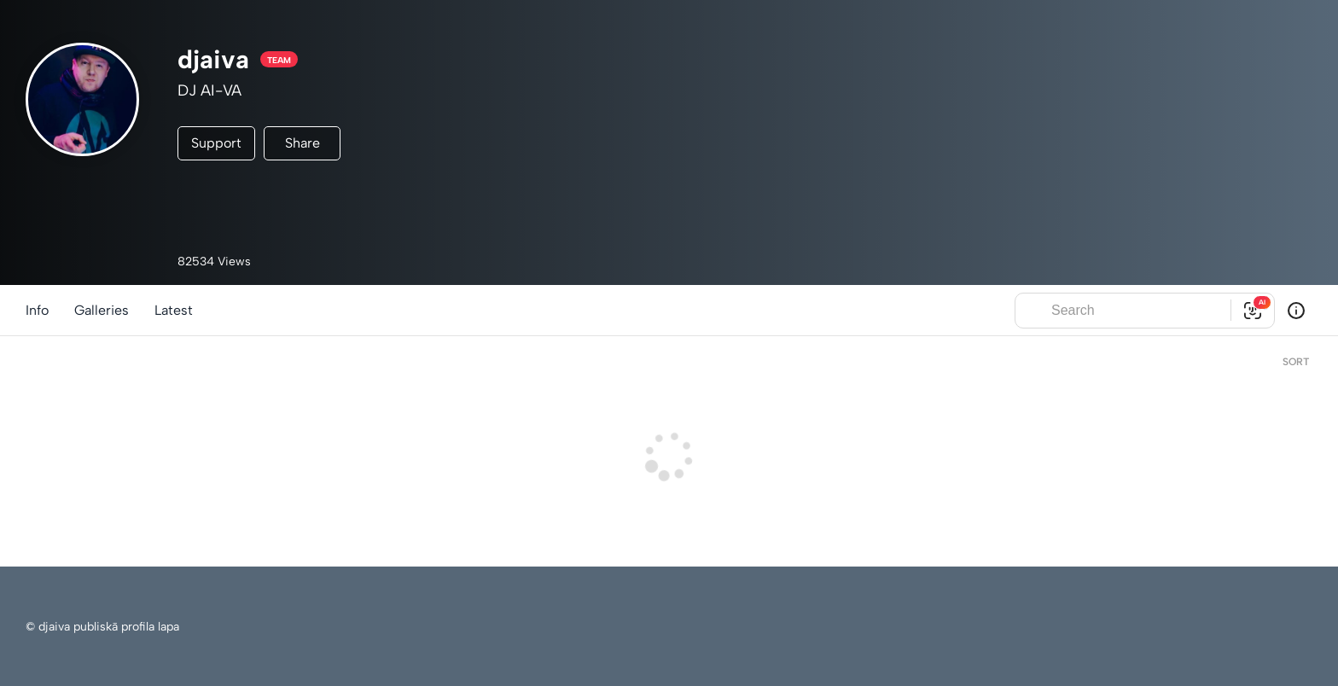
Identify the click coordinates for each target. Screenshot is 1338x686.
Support (216, 143)
